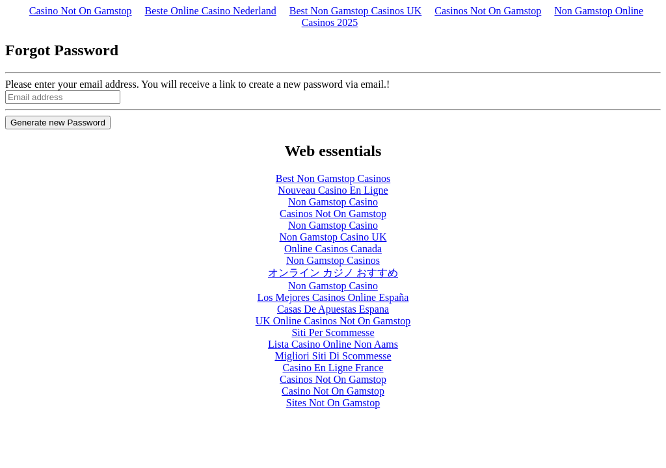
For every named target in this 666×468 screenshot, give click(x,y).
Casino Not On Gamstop (80, 10)
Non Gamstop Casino (333, 201)
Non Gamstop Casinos (333, 260)
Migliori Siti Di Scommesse (332, 355)
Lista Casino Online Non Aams (333, 344)
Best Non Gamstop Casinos (333, 178)
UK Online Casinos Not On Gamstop (333, 320)
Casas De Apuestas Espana (333, 309)
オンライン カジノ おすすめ (333, 272)
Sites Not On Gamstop (333, 402)
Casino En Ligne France (332, 367)
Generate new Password (57, 122)
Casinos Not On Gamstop (487, 10)
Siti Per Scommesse (332, 332)
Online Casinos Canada (333, 248)
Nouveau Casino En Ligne (333, 190)
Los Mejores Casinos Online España (333, 297)
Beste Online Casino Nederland (210, 10)
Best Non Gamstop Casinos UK (355, 10)
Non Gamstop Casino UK (333, 236)
